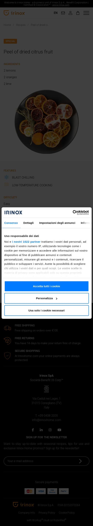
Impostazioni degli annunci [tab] (57, 222)
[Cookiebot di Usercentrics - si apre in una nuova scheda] (72, 212)
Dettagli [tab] (28, 222)
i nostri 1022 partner (26, 241)
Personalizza (46, 298)
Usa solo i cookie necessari (46, 310)
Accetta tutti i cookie (46, 286)
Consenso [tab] (11, 222)
